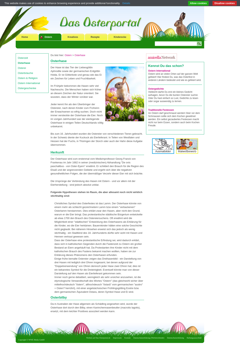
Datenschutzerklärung (175, 338)
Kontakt (127, 338)
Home (25, 37)
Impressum (117, 338)
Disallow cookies (224, 3)
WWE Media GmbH (36, 340)
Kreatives (73, 37)
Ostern (48, 37)
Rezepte (95, 37)
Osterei (22, 68)
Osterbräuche (25, 73)
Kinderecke (120, 37)
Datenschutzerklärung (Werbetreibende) (148, 338)
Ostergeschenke (27, 88)
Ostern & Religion (28, 78)
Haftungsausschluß (194, 338)
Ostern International (29, 83)
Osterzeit (23, 57)
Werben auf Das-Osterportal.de (98, 338)
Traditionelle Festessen (161, 110)
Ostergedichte (156, 88)
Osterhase (24, 62)
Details (126, 3)
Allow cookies (198, 3)
